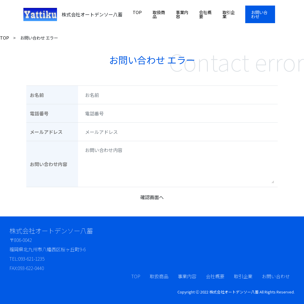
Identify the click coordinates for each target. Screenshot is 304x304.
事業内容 (182, 14)
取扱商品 (159, 14)
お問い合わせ (259, 14)
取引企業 (228, 14)
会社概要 (205, 14)
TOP (137, 12)
